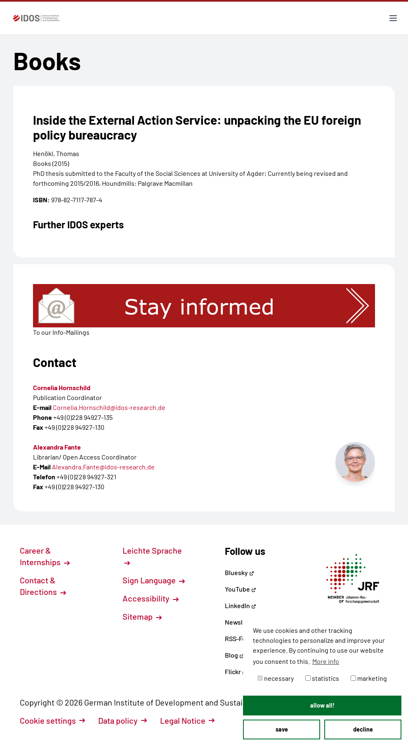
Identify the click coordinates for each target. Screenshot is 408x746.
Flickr (236, 671)
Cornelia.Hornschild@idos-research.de (109, 407)
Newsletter (241, 622)
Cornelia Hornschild (61, 387)
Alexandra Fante (57, 447)
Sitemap (142, 616)
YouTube (240, 589)
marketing (369, 678)
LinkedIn (240, 605)
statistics (322, 678)
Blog (234, 655)
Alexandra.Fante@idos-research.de (103, 467)
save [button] (282, 729)
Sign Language (154, 580)
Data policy (122, 720)
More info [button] (325, 661)
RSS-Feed (239, 638)
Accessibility (151, 598)
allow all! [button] (322, 705)
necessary (275, 678)
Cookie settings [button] (52, 720)
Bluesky (239, 572)
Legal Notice (187, 720)
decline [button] (363, 729)
